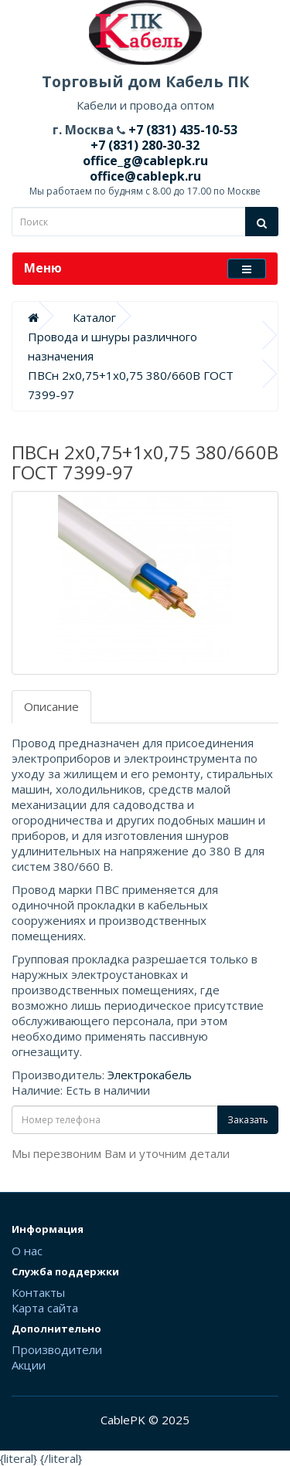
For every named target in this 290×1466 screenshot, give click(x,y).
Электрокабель (149, 1074)
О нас (27, 1250)
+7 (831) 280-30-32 (145, 145)
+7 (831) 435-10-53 (181, 129)
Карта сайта (45, 1307)
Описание (51, 706)
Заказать (247, 1119)
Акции (29, 1365)
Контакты (38, 1292)
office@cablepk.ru (145, 176)
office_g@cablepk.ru (145, 160)
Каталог (94, 317)
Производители (57, 1349)
